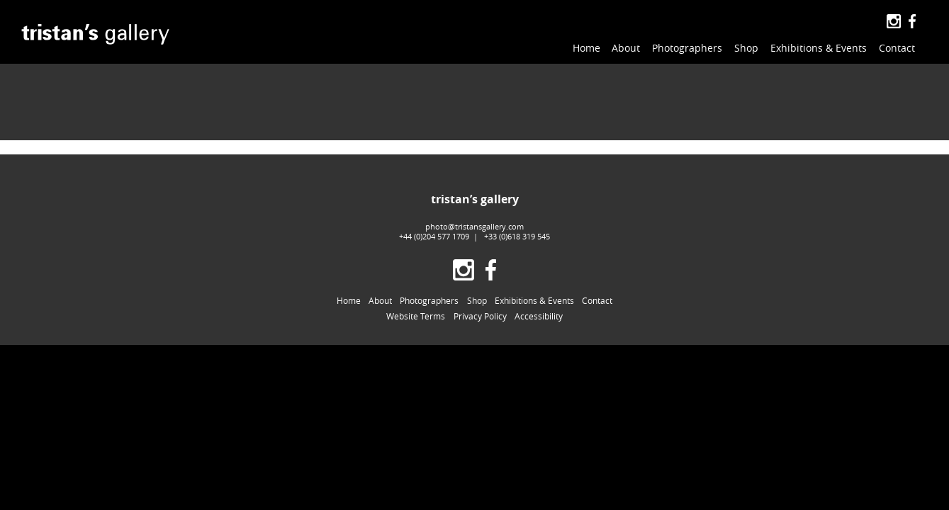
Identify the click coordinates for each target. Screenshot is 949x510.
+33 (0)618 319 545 (517, 215)
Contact (897, 48)
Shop (746, 48)
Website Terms (415, 295)
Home (586, 48)
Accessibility (539, 295)
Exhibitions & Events (818, 48)
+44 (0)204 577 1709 (434, 215)
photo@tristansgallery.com (474, 205)
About (626, 48)
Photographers (687, 48)
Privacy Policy (480, 295)
